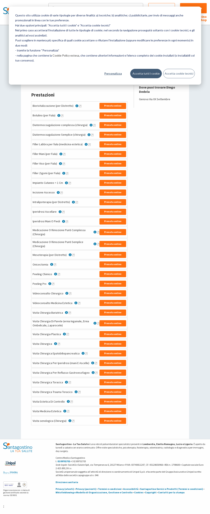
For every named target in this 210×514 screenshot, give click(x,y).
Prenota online (112, 105)
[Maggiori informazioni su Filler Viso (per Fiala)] (64, 163)
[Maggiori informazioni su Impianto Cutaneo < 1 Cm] (69, 183)
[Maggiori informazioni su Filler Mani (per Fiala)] (64, 154)
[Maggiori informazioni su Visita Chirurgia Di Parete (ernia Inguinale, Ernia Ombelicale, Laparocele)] (98, 323)
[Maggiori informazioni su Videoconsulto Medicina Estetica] (79, 303)
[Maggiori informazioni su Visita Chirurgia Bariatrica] (69, 312)
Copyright (150, 492)
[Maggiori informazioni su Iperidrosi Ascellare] (63, 211)
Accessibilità (130, 488)
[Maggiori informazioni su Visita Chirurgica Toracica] (69, 382)
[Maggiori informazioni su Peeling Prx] (53, 283)
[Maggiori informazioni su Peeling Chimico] (59, 274)
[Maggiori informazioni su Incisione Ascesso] (61, 192)
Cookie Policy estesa (65, 55)
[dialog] (105, 46)
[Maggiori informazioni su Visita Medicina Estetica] (68, 411)
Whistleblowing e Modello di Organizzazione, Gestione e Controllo (94, 492)
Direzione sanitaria (67, 482)
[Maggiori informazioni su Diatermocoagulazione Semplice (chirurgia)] (92, 134)
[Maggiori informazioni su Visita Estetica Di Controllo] (71, 401)
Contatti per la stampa (171, 492)
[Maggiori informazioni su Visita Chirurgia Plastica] (67, 334)
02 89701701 (63, 461)
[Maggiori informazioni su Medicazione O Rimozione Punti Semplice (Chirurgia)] (98, 244)
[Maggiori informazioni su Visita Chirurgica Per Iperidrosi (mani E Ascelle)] (96, 363)
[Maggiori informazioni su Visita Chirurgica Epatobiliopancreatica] (86, 353)
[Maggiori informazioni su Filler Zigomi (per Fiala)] (67, 173)
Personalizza (113, 73)
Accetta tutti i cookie (146, 73)
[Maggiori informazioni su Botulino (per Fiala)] (62, 115)
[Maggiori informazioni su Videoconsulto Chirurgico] (70, 293)
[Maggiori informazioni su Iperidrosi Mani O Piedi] (67, 221)
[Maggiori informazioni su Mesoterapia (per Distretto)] (73, 254)
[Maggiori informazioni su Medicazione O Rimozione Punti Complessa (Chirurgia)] (98, 232)
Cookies (138, 492)
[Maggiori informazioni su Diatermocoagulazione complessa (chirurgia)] (94, 125)
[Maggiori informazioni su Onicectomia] (55, 264)
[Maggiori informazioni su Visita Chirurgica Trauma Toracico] (79, 392)
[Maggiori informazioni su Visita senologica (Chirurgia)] (73, 420)
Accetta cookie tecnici (179, 73)
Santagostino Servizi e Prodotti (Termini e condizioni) (171, 488)
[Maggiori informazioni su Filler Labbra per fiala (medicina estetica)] (89, 144)
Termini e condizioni (110, 488)
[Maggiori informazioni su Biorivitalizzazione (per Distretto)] (80, 106)
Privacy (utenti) (65, 488)
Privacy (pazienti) (86, 488)
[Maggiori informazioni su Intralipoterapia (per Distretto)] (76, 202)
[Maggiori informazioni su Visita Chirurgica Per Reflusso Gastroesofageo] (96, 372)
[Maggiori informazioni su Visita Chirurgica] (59, 343)
